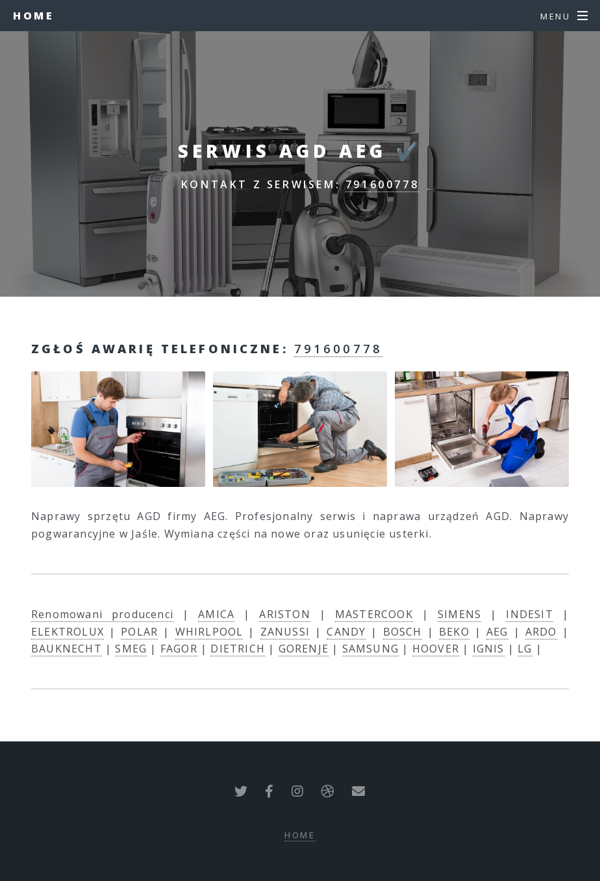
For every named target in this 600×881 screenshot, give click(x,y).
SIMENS (459, 614)
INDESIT (529, 614)
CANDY (346, 632)
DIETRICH (237, 648)
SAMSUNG (370, 648)
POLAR (139, 632)
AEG (497, 632)
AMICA (216, 614)
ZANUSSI (285, 632)
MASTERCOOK (374, 614)
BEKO (454, 632)
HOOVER (435, 648)
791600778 (382, 184)
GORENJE (304, 648)
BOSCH (402, 632)
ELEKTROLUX (67, 632)
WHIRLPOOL (209, 632)
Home (33, 15)
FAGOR (178, 648)
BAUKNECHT (66, 648)
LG (525, 648)
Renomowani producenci (102, 614)
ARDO (541, 632)
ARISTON (284, 614)
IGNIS (489, 648)
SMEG (131, 648)
